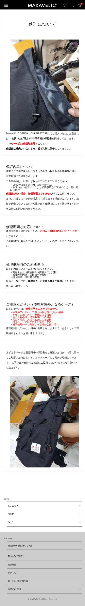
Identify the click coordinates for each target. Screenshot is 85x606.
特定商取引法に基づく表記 (20, 545)
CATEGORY (13, 505)
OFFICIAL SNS (42, 588)
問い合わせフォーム (17, 286)
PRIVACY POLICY (15, 556)
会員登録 (12, 564)
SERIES (11, 514)
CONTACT (12, 572)
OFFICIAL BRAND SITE (18, 581)
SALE (10, 522)
